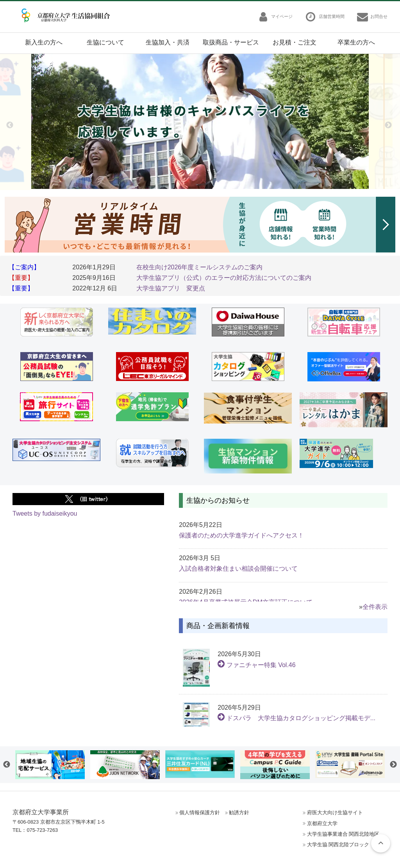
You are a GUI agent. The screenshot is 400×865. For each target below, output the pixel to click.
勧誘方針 (239, 812)
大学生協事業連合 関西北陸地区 (343, 834)
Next (388, 125)
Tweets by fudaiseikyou (44, 513)
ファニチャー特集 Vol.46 (256, 665)
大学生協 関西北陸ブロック (338, 844)
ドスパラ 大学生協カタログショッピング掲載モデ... (296, 718)
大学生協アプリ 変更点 (170, 288)
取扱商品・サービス (231, 42)
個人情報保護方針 (199, 812)
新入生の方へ (43, 42)
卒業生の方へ (356, 42)
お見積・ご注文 (294, 42)
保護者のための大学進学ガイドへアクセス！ (241, 535)
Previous (10, 125)
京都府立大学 (322, 823)
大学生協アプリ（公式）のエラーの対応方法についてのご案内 (223, 277)
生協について (105, 42)
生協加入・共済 (167, 42)
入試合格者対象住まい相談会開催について (238, 568)
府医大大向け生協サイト (335, 812)
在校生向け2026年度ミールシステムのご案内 (199, 267)
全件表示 (375, 606)
